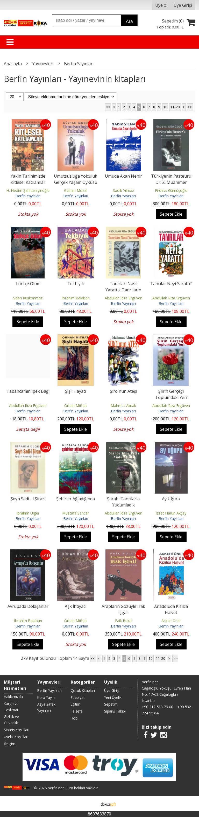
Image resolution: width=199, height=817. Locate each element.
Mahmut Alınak (123, 405)
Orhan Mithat (75, 405)
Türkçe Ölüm (27, 283)
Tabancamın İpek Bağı (27, 391)
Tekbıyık (75, 283)
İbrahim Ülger (27, 513)
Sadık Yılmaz (123, 190)
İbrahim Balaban (76, 298)
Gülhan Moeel (75, 190)
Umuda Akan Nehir (123, 176)
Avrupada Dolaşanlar (28, 606)
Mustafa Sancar (75, 513)
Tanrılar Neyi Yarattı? (171, 283)
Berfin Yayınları (28, 195)
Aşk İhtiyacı (75, 606)
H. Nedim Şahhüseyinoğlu (27, 190)
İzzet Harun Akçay (171, 513)
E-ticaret (91, 803)
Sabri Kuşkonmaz (27, 298)
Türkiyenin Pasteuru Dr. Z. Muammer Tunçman (171, 182)
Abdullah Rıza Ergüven (123, 298)
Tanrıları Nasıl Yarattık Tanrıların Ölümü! (123, 290)
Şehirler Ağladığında (75, 499)
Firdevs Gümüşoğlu (171, 190)
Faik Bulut (123, 620)
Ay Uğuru (171, 499)
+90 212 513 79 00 (157, 706)
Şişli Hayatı (75, 391)
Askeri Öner (171, 620)
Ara (129, 21)
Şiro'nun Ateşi (123, 391)
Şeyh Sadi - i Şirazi (28, 499)
